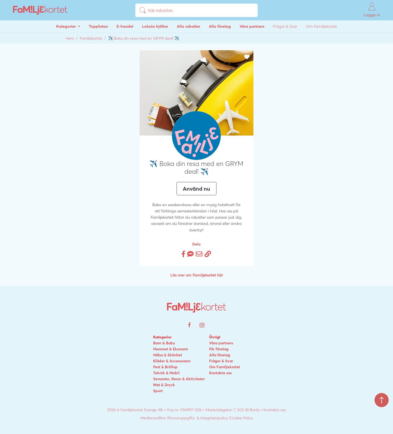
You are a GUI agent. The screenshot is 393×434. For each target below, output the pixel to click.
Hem (70, 38)
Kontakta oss (220, 372)
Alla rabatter (188, 26)
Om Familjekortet (321, 26)
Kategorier (66, 26)
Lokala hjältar (155, 26)
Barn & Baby (164, 343)
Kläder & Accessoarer (172, 360)
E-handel (125, 26)
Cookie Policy (241, 418)
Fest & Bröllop (165, 366)
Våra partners (252, 26)
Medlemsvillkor (153, 418)
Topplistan (98, 26)
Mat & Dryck (164, 384)
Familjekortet (91, 38)
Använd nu (196, 188)
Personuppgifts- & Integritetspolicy (198, 418)
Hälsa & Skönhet (167, 355)
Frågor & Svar (285, 26)
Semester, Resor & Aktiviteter (179, 378)
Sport (158, 390)
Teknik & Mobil (166, 372)
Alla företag (220, 26)
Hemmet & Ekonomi (170, 349)
